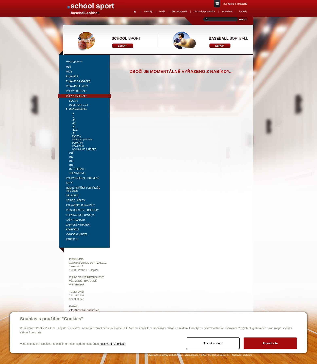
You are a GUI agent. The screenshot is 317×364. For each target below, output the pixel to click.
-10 (73, 120)
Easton (76, 136)
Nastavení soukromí (242, 355)
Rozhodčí (72, 229)
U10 (71, 165)
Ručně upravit (212, 343)
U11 (71, 161)
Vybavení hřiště (77, 234)
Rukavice (72, 76)
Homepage (135, 12)
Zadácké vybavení (78, 224)
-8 (73, 117)
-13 (73, 133)
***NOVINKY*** (74, 62)
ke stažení (227, 11)
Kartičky (72, 239)
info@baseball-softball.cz (84, 310)
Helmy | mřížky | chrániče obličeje (83, 189)
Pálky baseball (76, 96)
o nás (162, 11)
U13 (71, 156)
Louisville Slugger (84, 149)
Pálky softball (76, 91)
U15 (71, 152)
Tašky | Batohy (76, 219)
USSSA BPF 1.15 (78, 104)
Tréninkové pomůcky (80, 215)
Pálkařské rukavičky (80, 205)
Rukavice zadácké (78, 81)
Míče (69, 71)
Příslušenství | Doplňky (82, 210)
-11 (73, 123)
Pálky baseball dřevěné (82, 178)
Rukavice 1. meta (77, 86)
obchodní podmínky (204, 11)
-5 (73, 113)
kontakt (243, 11)
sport (126, 38)
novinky (148, 11)
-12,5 (74, 130)
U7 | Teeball (77, 169)
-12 (73, 126)
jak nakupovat (179, 11)
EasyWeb (177, 355)
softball (228, 38)
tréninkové (77, 173)
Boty (69, 183)
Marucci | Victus (82, 139)
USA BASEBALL (78, 108)
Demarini (77, 143)
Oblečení (72, 195)
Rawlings (78, 146)
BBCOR (73, 100)
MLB (68, 66)
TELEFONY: (76, 291)
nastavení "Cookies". (112, 343)
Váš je (234, 3)
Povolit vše (270, 343)
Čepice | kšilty (75, 200)
